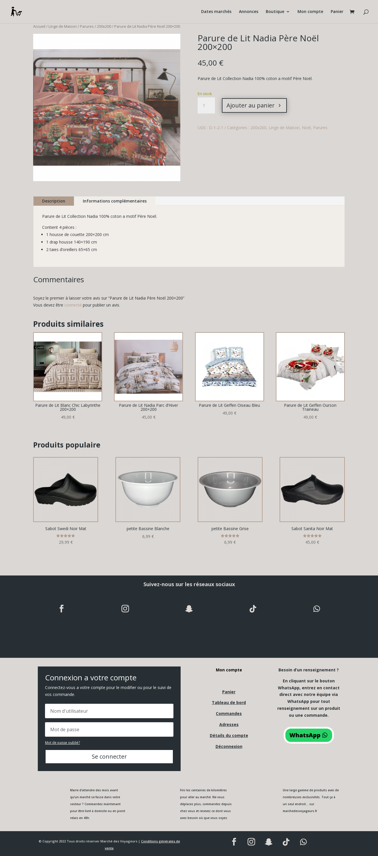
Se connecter (109, 756)
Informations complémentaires (115, 201)
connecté (73, 305)
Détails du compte (229, 735)
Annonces (248, 12)
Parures (87, 26)
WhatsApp (305, 735)
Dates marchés (216, 12)
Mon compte (310, 12)
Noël (306, 127)
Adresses (229, 724)
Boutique (275, 12)
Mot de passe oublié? (62, 742)
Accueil (39, 26)
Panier (337, 12)
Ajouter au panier (251, 105)
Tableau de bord (229, 702)
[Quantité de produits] (206, 105)
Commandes (229, 713)
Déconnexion (229, 746)
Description (53, 201)
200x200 (104, 26)
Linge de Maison (62, 26)
